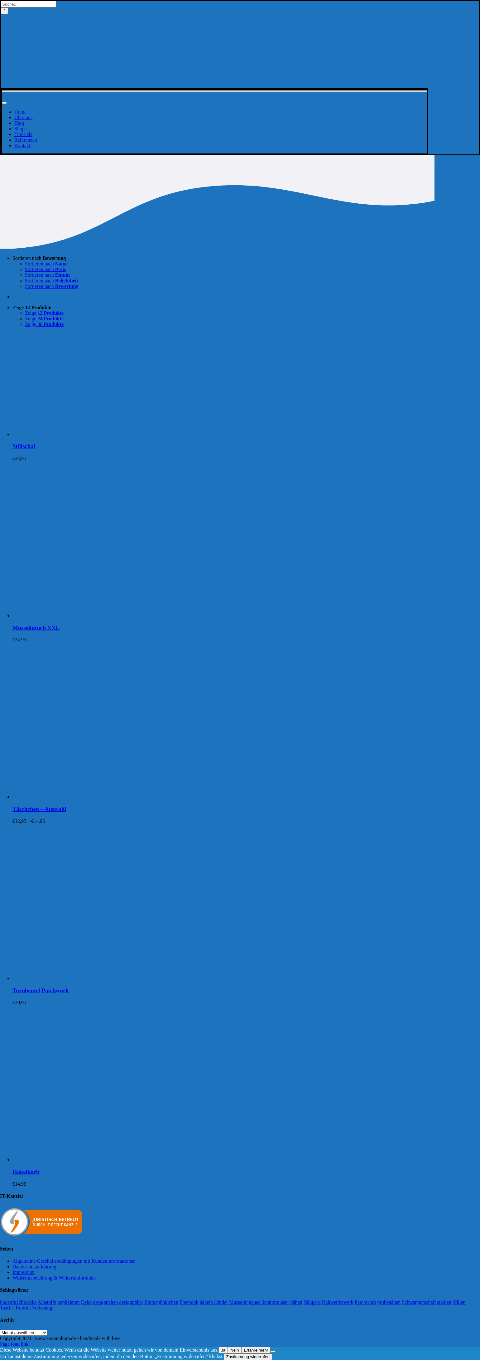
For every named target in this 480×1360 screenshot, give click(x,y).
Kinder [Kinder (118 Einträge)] (221, 1302)
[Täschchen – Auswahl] (90, 796)
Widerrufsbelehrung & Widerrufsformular (54, 1277)
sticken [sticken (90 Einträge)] (444, 1302)
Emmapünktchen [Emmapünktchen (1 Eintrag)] (161, 1302)
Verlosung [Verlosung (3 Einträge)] (42, 1307)
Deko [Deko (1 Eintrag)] (86, 1302)
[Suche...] (28, 4)
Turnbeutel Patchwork (40, 990)
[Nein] (273, 1352)
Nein (234, 1350)
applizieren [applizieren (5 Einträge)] (69, 1302)
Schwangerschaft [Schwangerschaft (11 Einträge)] (419, 1302)
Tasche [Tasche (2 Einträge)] (7, 1307)
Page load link (14, 1344)
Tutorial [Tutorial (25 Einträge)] (23, 1307)
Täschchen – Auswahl (39, 809)
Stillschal (23, 446)
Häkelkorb (25, 1171)
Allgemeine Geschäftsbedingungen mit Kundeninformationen (74, 1261)
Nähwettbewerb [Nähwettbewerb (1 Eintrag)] (337, 1302)
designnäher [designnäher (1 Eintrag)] (131, 1302)
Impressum (23, 1272)
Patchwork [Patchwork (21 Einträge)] (365, 1302)
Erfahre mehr (256, 1350)
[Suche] (4, 10)
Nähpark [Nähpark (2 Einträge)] (312, 1302)
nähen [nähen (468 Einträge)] (296, 1302)
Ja (223, 1350)
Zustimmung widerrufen (248, 1356)
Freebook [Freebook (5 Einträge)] (189, 1302)
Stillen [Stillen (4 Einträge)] (459, 1302)
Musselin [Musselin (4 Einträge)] (238, 1302)
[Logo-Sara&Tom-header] (214, 84)
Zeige (31, 307)
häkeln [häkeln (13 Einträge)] (206, 1302)
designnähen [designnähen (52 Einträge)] (105, 1302)
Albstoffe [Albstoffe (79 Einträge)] (46, 1302)
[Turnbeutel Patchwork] (90, 978)
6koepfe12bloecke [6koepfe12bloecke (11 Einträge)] (18, 1302)
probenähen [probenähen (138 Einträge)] (389, 1302)
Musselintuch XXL (36, 627)
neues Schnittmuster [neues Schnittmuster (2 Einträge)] (269, 1302)
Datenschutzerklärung (34, 1266)
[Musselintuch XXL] (90, 615)
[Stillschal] (90, 434)
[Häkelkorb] (90, 1159)
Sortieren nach (39, 258)
